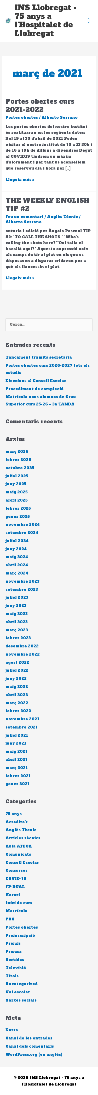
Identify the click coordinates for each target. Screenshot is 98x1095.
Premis (13, 943)
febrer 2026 (18, 459)
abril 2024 (16, 565)
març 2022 (16, 703)
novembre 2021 (22, 719)
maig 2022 (16, 686)
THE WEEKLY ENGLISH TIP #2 (47, 204)
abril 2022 (16, 694)
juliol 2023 (16, 597)
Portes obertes (21, 117)
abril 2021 (16, 759)
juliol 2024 (16, 540)
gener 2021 (17, 783)
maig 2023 (16, 613)
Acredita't (16, 822)
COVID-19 (15, 878)
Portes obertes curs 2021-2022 (39, 105)
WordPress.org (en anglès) (33, 1054)
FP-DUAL (15, 886)
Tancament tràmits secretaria (38, 357)
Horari (12, 895)
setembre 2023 (21, 589)
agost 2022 (17, 662)
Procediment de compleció (34, 389)
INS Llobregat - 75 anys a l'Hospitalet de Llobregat (45, 20)
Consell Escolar (22, 862)
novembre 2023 (22, 581)
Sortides (14, 959)
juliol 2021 (16, 735)
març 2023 (16, 630)
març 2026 (16, 451)
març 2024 (16, 573)
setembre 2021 (21, 727)
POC (9, 919)
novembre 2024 (22, 524)
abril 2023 (16, 622)
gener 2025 (17, 516)
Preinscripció (20, 935)
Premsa (13, 951)
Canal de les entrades (28, 1038)
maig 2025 (16, 492)
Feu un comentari (24, 216)
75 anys (13, 813)
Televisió (15, 967)
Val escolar (17, 992)
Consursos (16, 870)
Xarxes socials (21, 1000)
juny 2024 (16, 549)
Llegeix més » (19, 179)
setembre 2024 (21, 532)
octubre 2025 (19, 467)
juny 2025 (15, 484)
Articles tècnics (22, 838)
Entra (11, 1030)
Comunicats (18, 854)
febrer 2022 (18, 711)
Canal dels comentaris (29, 1046)
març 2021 (16, 767)
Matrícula (16, 911)
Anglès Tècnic (62, 216)
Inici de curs (18, 902)
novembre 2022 (22, 654)
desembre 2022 (22, 646)
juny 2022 (16, 678)
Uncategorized (21, 984)
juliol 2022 (16, 670)
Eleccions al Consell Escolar (35, 380)
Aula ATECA (18, 846)
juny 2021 (15, 743)
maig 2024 (16, 556)
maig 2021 (16, 751)
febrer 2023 (18, 638)
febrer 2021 (18, 776)
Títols (12, 976)
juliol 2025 (16, 476)
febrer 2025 (18, 508)
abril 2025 (16, 500)
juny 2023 (15, 605)
